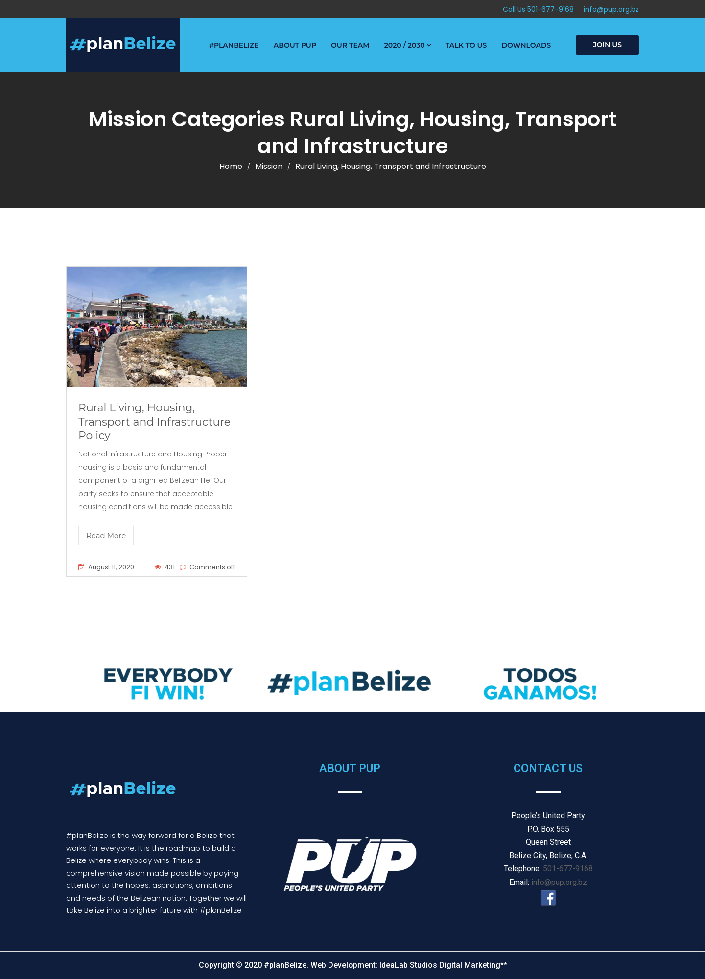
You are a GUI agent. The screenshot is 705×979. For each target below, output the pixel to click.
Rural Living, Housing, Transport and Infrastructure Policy (154, 421)
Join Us (607, 44)
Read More (106, 535)
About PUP (295, 45)
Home (230, 166)
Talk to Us (466, 45)
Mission (268, 166)
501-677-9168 (568, 868)
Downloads (526, 45)
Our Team (350, 45)
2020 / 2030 (404, 45)
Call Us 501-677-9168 (538, 9)
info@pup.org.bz (611, 9)
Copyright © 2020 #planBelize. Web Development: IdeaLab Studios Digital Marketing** (353, 965)
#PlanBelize (234, 45)
